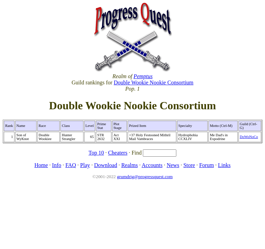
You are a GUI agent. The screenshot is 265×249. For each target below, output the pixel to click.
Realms (129, 165)
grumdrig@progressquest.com (145, 176)
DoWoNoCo (249, 137)
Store (189, 165)
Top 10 (96, 153)
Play (85, 165)
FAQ (70, 165)
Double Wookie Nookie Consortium (154, 82)
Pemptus (143, 76)
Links (224, 165)
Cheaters (117, 153)
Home (41, 165)
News (173, 165)
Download (105, 165)
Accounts (152, 165)
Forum (206, 165)
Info (56, 165)
